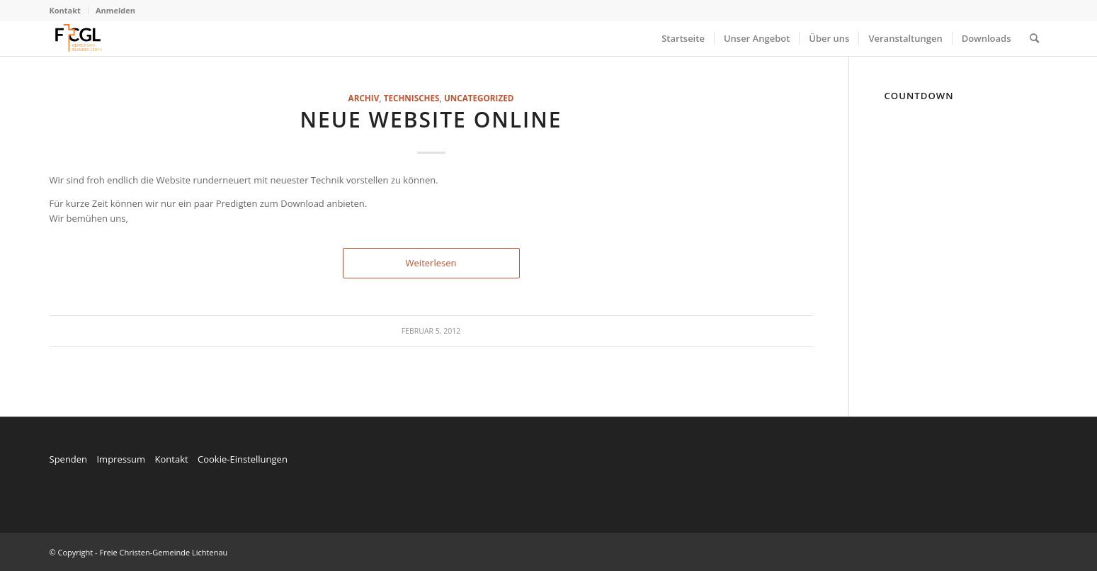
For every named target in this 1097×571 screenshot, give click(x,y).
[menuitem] (69, 10)
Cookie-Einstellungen (243, 459)
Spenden (69, 459)
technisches (412, 97)
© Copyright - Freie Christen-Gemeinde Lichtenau (139, 552)
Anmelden (115, 10)
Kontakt (65, 10)
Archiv (364, 97)
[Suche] (1034, 38)
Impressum (120, 459)
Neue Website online (431, 119)
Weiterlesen (431, 262)
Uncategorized (478, 97)
